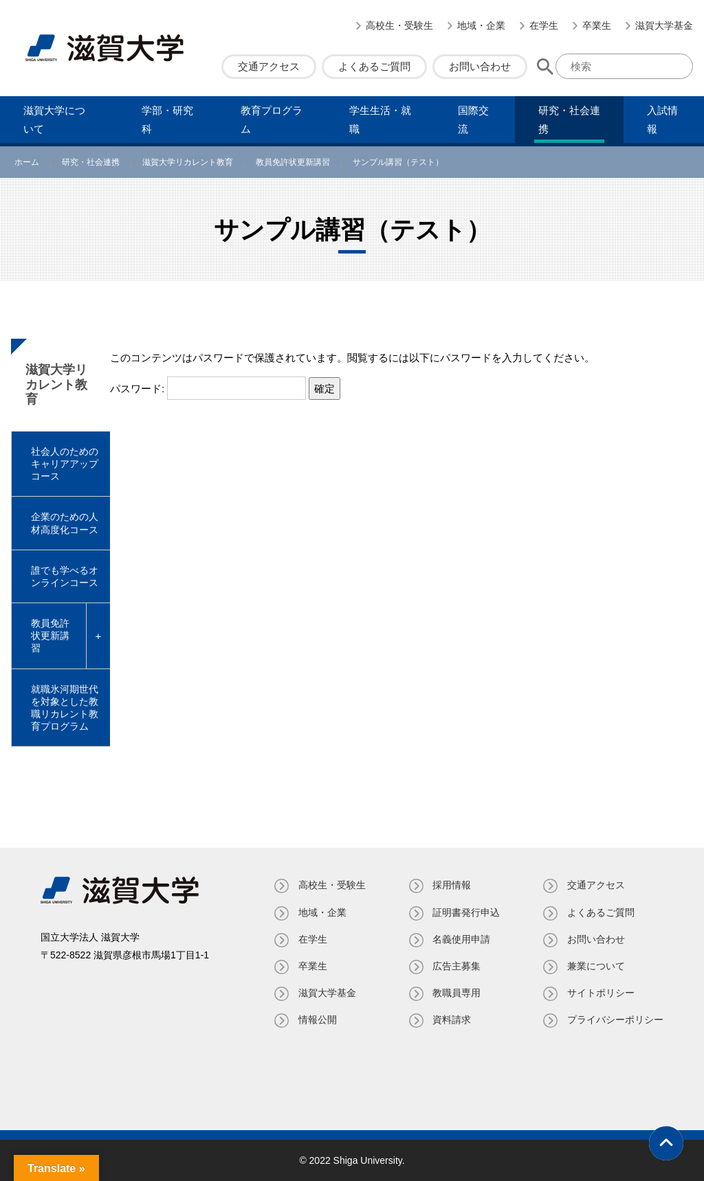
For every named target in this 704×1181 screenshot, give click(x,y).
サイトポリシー (601, 992)
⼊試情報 (662, 119)
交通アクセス (269, 66)
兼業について (596, 965)
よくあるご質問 (374, 66)
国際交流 (473, 119)
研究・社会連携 (569, 119)
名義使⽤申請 (461, 939)
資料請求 (451, 1019)
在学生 (543, 25)
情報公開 (317, 1019)
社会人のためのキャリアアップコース (64, 464)
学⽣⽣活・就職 (380, 119)
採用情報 (451, 884)
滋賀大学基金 (664, 25)
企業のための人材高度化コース (64, 523)
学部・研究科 (167, 119)
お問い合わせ (480, 66)
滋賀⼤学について (54, 119)
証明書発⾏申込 (466, 912)
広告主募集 (456, 965)
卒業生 (596, 25)
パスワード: (208, 388)
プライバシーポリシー (615, 1019)
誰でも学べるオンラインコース (64, 576)
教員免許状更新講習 (50, 635)
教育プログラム (271, 119)
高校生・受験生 (399, 25)
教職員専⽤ (456, 992)
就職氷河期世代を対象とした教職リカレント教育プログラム (64, 708)
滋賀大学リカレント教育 (56, 384)
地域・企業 (481, 25)
